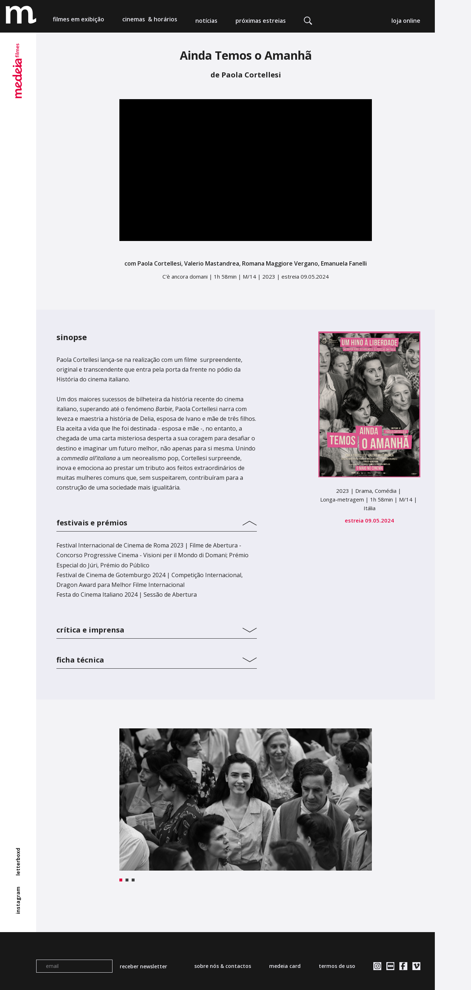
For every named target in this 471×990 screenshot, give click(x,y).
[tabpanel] (245, 799)
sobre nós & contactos (222, 965)
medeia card (285, 965)
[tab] (156, 521)
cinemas (149, 21)
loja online (405, 21)
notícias (206, 21)
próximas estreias (261, 21)
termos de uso (337, 965)
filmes (78, 21)
